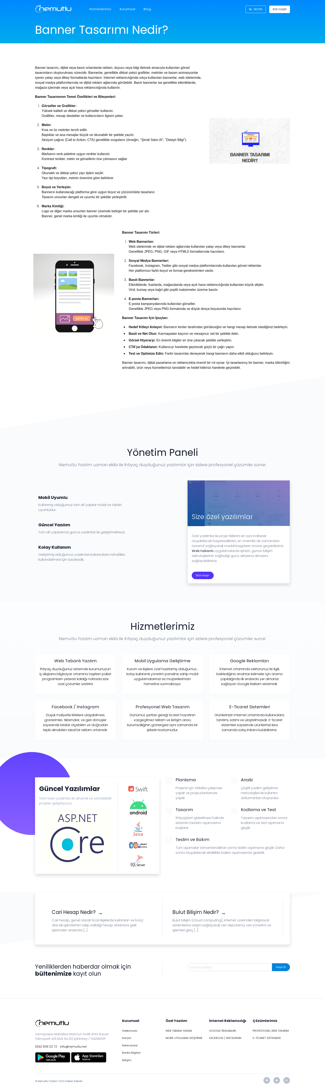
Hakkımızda (129, 1031)
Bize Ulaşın (202, 575)
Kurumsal (127, 9)
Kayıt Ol (281, 967)
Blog (147, 9)
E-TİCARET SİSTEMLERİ (267, 1038)
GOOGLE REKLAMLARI (222, 1031)
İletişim (126, 1060)
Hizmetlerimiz (100, 9)
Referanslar (130, 1045)
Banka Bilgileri (131, 1053)
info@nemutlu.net (73, 1047)
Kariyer (126, 1038)
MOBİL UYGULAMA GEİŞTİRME (184, 1038)
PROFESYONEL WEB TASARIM (271, 1031)
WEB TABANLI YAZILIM (179, 1031)
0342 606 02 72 (46, 1047)
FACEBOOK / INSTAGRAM (225, 1038)
